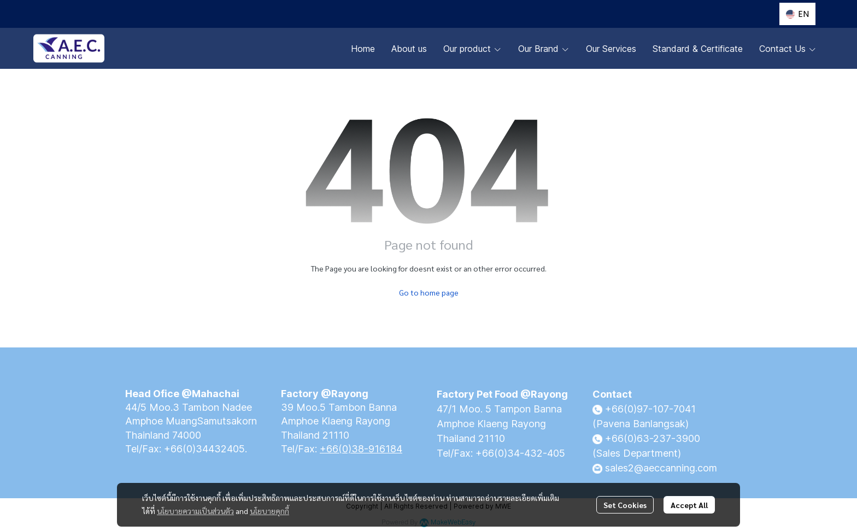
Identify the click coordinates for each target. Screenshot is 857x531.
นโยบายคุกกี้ (269, 511)
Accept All (689, 505)
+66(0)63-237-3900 (652, 438)
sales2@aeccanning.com (661, 468)
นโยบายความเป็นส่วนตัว (195, 511)
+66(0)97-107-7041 (650, 409)
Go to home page (429, 292)
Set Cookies (625, 505)
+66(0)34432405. (205, 449)
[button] (797, 14)
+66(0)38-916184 (361, 449)
